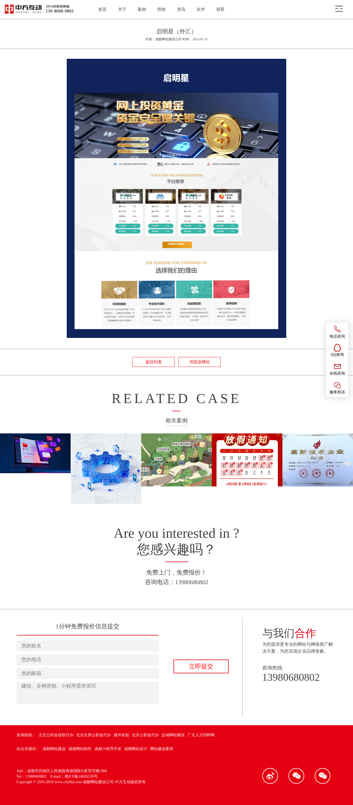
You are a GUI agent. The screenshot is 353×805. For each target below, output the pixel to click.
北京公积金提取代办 (56, 735)
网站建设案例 (161, 749)
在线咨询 (337, 368)
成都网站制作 (80, 749)
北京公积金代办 (145, 735)
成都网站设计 (135, 749)
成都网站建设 (54, 749)
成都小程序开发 (107, 749)
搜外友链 (121, 735)
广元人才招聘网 (201, 735)
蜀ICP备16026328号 (81, 776)
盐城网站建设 (173, 735)
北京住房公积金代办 (93, 735)
